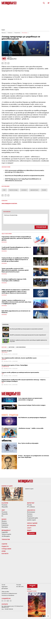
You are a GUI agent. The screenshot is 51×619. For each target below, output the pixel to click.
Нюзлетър (32, 533)
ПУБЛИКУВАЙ (41, 227)
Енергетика (5, 525)
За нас (3, 584)
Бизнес (3, 29)
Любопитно (31, 510)
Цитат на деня (31, 519)
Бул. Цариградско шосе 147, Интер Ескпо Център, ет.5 (12, 607)
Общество (5, 506)
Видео (29, 530)
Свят (3, 510)
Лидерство (5, 532)
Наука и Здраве (32, 523)
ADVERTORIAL (5, 324)
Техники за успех (6, 534)
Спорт (29, 527)
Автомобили (31, 525)
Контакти (5, 553)
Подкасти (5, 546)
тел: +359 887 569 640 (7, 609)
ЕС (2, 516)
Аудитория (4, 586)
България (5, 502)
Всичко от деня (7, 485)
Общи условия (5, 591)
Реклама (29, 504)
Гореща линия (6, 548)
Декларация (5, 588)
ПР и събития (31, 506)
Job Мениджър (6, 536)
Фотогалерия (31, 512)
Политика (4, 504)
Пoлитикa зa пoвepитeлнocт (9, 593)
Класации (29, 514)
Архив (4, 551)
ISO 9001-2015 (19, 586)
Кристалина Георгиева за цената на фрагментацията (24, 175)
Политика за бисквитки (8, 595)
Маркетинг (30, 502)
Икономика (5, 527)
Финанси (4, 521)
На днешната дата (32, 518)
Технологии (6, 539)
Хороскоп (30, 516)
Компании (4, 523)
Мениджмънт (6, 530)
